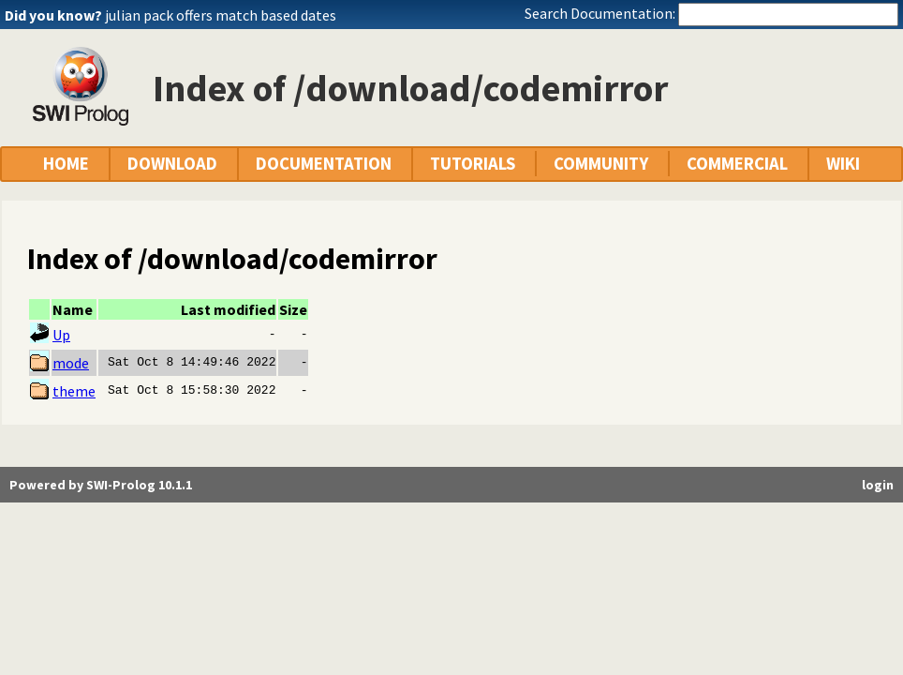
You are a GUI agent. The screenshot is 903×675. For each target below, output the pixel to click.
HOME (66, 163)
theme (74, 391)
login (878, 484)
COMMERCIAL (737, 163)
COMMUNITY (601, 163)
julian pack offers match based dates (220, 15)
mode (70, 362)
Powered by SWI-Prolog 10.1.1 (100, 484)
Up (61, 334)
